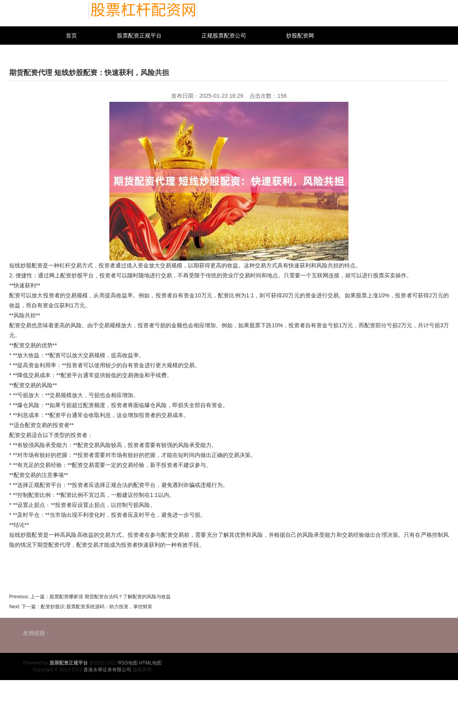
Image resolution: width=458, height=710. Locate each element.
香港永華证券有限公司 (107, 669)
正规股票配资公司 (223, 35)
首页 (71, 35)
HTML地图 (150, 663)
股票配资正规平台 (139, 35)
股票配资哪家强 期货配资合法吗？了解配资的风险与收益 (109, 596)
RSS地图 (128, 663)
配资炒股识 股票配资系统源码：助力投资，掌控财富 (96, 606)
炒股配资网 (300, 35)
